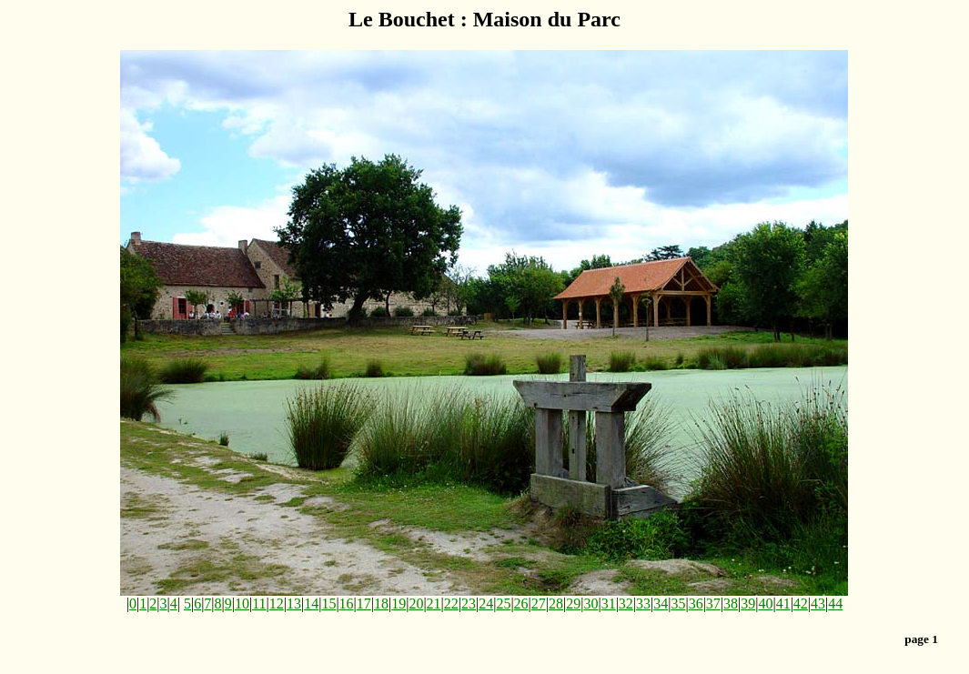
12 (276, 603)
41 (783, 603)
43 (818, 603)
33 (643, 603)
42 (800, 603)
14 (311, 603)
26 (521, 603)
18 (381, 603)
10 (242, 603)
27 (538, 603)
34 (660, 603)
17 (364, 603)
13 (294, 603)
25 (503, 603)
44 (835, 603)
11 (259, 603)
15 (328, 603)
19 (398, 603)
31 (608, 603)
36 (696, 603)
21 (434, 603)
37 (713, 603)
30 (590, 603)
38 (730, 603)
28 (556, 603)
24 (486, 603)
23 (468, 603)
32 (626, 603)
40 (765, 603)
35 (678, 603)
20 (416, 603)
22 (451, 603)
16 (346, 603)
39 (748, 603)
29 (573, 603)
